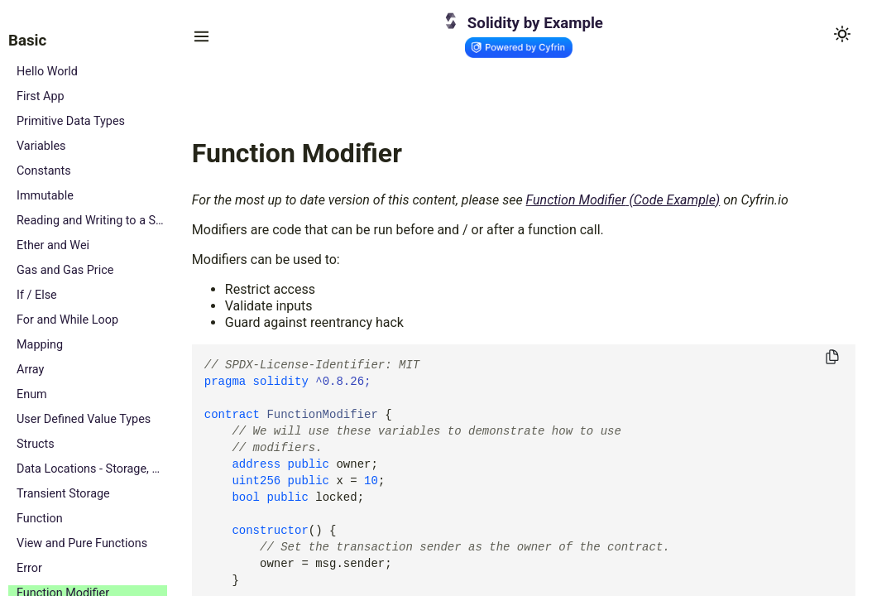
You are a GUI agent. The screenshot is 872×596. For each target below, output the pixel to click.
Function (40, 519)
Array (30, 370)
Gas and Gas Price (65, 270)
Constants (44, 171)
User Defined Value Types (84, 419)
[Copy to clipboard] (832, 358)
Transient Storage (63, 494)
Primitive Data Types (71, 121)
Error (29, 568)
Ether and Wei (53, 245)
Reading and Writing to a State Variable (92, 221)
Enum (32, 394)
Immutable (45, 196)
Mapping (40, 345)
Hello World (47, 72)
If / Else (37, 295)
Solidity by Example (535, 23)
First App (41, 96)
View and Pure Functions (82, 543)
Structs (36, 444)
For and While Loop (67, 320)
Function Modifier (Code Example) (623, 200)
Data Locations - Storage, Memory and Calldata (92, 469)
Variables (41, 146)
